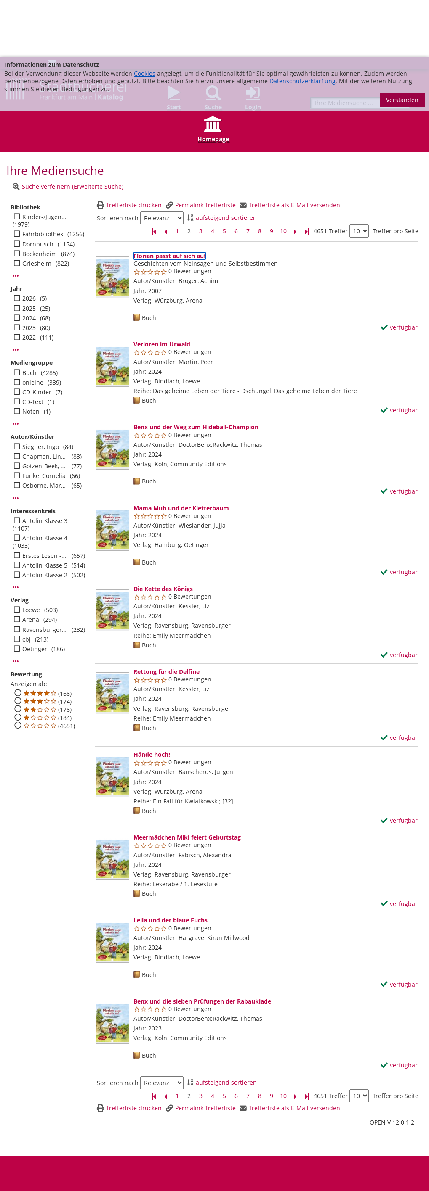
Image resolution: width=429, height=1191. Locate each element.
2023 (29, 271)
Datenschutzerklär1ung (302, 24)
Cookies (144, 17)
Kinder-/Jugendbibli (45, 160)
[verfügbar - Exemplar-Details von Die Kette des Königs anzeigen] (399, 598)
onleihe (32, 326)
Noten (31, 355)
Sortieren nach (118, 161)
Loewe (31, 553)
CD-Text (32, 345)
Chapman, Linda (45, 400)
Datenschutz (262, 1150)
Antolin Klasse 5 (44, 508)
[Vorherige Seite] (165, 175)
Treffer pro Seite (395, 174)
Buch (29, 316)
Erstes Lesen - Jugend (45, 499)
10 (283, 174)
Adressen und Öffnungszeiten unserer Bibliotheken (77, 1150)
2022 (29, 281)
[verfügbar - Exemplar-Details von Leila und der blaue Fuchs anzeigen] (399, 928)
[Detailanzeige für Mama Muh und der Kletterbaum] (181, 451)
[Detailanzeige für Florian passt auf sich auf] (169, 199)
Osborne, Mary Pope (45, 429)
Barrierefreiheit (32, 1157)
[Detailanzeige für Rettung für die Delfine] (166, 615)
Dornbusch (37, 187)
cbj (26, 582)
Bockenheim (39, 197)
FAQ (154, 1150)
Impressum (225, 1150)
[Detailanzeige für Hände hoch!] (151, 698)
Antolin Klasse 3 (44, 464)
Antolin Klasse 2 (44, 518)
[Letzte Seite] (307, 175)
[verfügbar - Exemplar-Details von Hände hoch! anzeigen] (399, 764)
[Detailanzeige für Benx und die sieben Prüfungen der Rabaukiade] (202, 944)
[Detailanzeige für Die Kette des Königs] (163, 532)
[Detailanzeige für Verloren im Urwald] (161, 287)
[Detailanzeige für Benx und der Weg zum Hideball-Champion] (195, 370)
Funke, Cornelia (44, 419)
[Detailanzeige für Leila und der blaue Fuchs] (170, 863)
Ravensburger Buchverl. (45, 573)
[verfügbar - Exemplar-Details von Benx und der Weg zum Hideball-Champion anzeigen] (399, 434)
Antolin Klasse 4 (44, 481)
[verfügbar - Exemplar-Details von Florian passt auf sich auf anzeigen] (399, 271)
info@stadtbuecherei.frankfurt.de (380, 1172)
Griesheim (36, 207)
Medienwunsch (185, 1150)
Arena (30, 563)
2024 (29, 261)
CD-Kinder (36, 335)
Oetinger (34, 592)
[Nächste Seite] (295, 175)
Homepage (213, 82)
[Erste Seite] (154, 175)
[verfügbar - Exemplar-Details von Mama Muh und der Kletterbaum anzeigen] (399, 515)
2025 (29, 252)
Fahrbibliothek (42, 177)
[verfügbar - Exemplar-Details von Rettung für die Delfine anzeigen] (399, 681)
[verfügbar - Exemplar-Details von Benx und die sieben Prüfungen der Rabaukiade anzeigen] (399, 1008)
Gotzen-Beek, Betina (45, 409)
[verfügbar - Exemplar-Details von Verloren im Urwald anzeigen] (399, 353)
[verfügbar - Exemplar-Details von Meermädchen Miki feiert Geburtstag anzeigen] (399, 847)
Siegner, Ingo (40, 390)
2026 (29, 242)
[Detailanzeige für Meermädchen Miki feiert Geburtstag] (187, 780)
